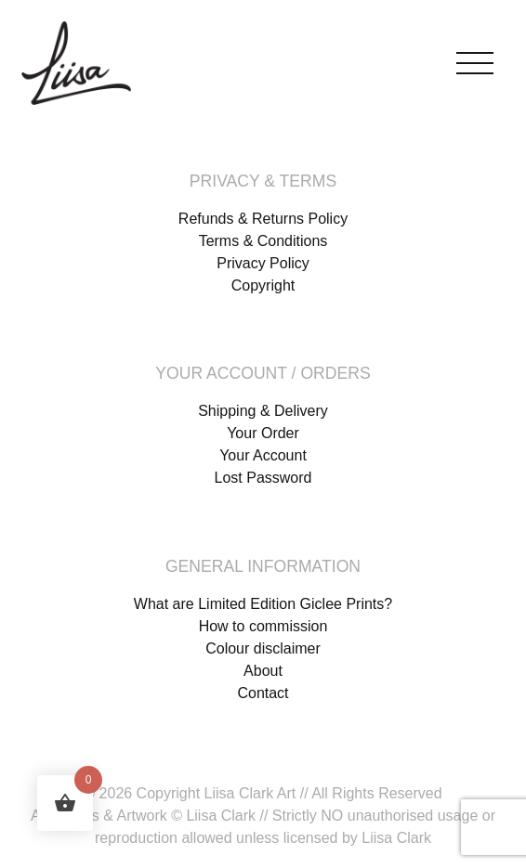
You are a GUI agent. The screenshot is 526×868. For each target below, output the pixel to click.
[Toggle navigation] (475, 59)
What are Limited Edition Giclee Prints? (263, 604)
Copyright (263, 285)
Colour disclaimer (263, 648)
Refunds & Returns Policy (263, 219)
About (263, 671)
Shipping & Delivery (263, 411)
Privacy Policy (263, 263)
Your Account (263, 455)
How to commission (263, 626)
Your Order (263, 433)
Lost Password (263, 478)
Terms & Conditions (263, 241)
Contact (262, 693)
